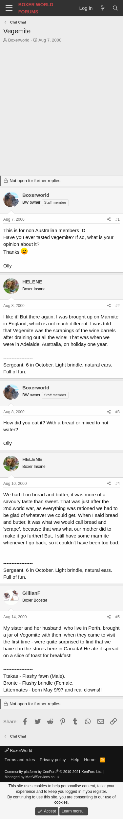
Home (89, 759)
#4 (117, 483)
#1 (117, 219)
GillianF (31, 593)
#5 (117, 617)
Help (75, 759)
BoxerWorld (18, 750)
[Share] (109, 219)
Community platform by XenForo (53, 772)
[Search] (115, 8)
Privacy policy (53, 759)
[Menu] (9, 8)
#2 (117, 305)
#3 (117, 412)
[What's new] (102, 8)
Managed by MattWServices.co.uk (32, 777)
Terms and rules (20, 759)
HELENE (32, 281)
